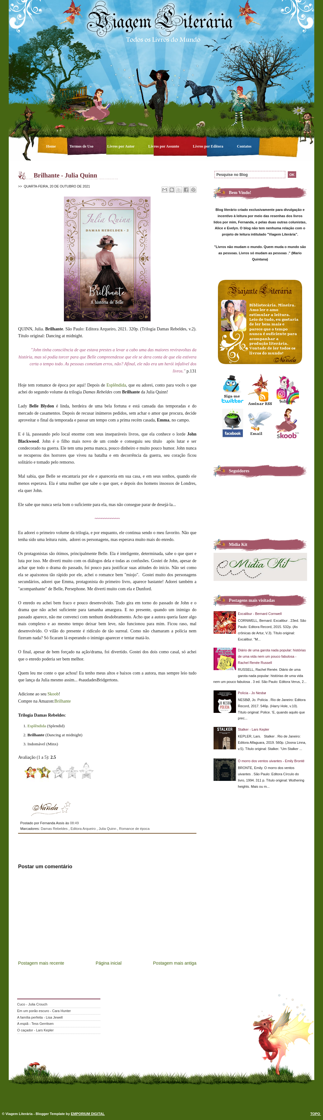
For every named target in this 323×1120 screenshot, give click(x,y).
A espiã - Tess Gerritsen (35, 1023)
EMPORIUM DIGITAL (88, 1114)
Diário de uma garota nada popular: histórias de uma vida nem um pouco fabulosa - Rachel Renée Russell (272, 656)
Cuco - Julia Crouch (32, 1004)
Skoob (53, 693)
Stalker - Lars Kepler (253, 729)
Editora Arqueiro (83, 828)
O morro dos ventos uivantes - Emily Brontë (271, 761)
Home (51, 146)
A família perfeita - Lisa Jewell (40, 1017)
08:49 (74, 823)
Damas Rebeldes (55, 828)
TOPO (315, 1114)
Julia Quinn (108, 828)
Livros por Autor (121, 146)
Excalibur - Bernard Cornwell (260, 614)
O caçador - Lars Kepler (35, 1030)
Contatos (244, 146)
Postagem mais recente (41, 963)
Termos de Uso (82, 146)
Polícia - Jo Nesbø (252, 693)
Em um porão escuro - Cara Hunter (44, 1011)
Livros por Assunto (164, 146)
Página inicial (109, 963)
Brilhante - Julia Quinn (65, 175)
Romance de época (134, 828)
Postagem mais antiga (174, 963)
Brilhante (63, 701)
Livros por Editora (208, 146)
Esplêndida (116, 384)
